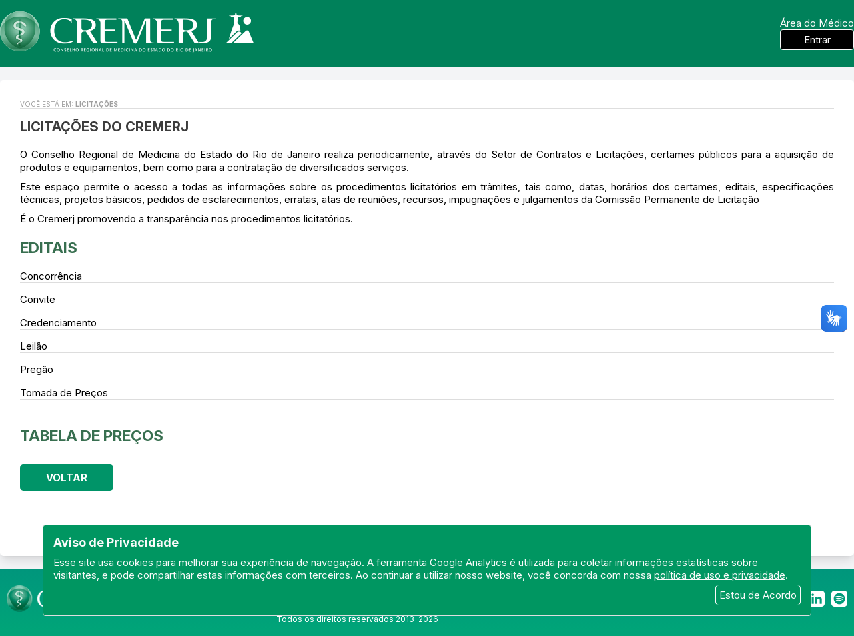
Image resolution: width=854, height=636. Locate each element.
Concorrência (51, 276)
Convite (37, 299)
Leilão (33, 346)
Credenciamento (58, 322)
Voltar (66, 477)
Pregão (36, 369)
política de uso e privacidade (719, 575)
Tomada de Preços (64, 392)
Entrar (817, 39)
